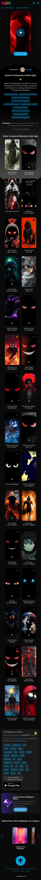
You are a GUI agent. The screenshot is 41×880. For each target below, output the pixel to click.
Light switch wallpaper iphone (28, 94)
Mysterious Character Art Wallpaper (28, 407)
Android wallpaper (17, 738)
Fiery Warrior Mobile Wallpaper (29, 680)
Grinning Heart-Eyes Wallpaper (12, 680)
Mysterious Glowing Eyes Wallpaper (29, 602)
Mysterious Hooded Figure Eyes (29, 446)
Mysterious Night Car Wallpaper (12, 719)
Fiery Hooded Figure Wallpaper (12, 524)
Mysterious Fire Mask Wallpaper (12, 368)
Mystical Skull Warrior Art (29, 290)
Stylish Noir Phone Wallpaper (29, 212)
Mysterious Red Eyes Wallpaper (29, 329)
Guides (28, 871)
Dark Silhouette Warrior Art (12, 173)
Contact (8, 869)
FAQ (22, 871)
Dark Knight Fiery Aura (12, 211)
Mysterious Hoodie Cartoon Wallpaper (29, 719)
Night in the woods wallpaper (20, 117)
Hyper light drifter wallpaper (29, 104)
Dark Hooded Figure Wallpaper (29, 173)
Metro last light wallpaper (11, 104)
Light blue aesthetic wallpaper (20, 97)
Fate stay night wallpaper (20, 114)
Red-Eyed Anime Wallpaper (12, 602)
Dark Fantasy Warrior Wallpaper (12, 290)
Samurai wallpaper (23, 8)
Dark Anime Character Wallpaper (29, 563)
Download (20, 54)
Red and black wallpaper (21, 107)
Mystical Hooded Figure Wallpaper (12, 329)
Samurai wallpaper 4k (11, 94)
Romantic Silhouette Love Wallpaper (29, 485)
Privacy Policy (15, 871)
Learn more (20, 810)
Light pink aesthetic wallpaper (20, 101)
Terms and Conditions (27, 869)
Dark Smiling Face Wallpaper (29, 368)
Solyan (26, 69)
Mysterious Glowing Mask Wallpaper (12, 446)
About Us (15, 869)
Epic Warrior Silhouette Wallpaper (29, 524)
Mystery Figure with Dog (28, 251)
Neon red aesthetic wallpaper (20, 111)
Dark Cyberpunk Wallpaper (12, 641)
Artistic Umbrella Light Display (29, 641)
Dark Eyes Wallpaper (12, 484)
